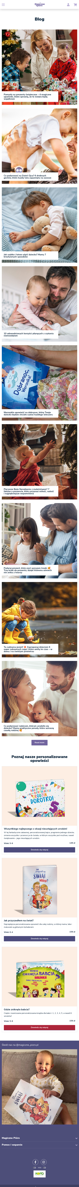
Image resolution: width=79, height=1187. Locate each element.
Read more (39, 742)
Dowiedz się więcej (39, 849)
